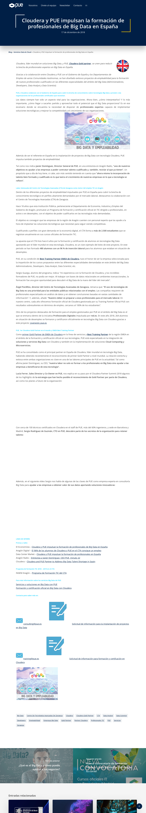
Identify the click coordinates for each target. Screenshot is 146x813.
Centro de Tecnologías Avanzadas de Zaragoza (45, 715)
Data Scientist (121, 715)
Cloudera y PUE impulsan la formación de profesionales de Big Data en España (70, 547)
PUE (109, 720)
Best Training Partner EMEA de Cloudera (59, 258)
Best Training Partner (97, 334)
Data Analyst (108, 715)
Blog (10, 52)
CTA (98, 715)
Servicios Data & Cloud (22, 52)
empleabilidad (34, 720)
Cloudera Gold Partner (85, 715)
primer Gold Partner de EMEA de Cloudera (42, 334)
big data (20, 715)
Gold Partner (66, 720)
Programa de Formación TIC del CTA (49, 573)
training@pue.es (31, 658)
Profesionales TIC (97, 720)
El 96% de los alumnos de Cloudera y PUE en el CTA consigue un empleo (66, 550)
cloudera (69, 715)
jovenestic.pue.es (38, 323)
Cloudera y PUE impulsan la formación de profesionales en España (69, 554)
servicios (117, 720)
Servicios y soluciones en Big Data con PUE (36, 584)
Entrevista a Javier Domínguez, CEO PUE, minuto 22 (55, 557)
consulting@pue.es (32, 624)
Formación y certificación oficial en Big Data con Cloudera (44, 588)
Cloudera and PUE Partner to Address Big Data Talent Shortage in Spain (61, 561)
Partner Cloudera (81, 720)
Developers (21, 720)
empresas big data (51, 720)
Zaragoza (20, 725)
